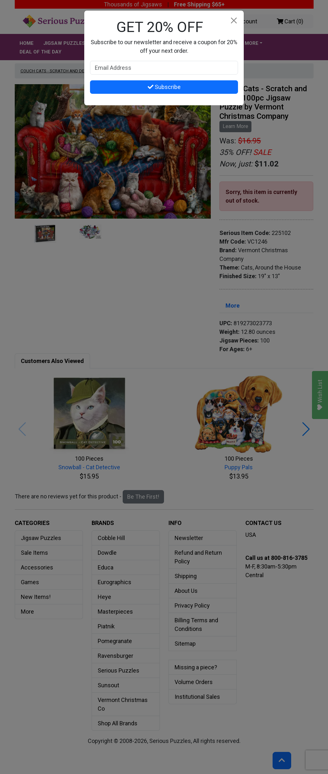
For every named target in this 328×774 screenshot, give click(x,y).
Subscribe (164, 87)
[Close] (233, 20)
